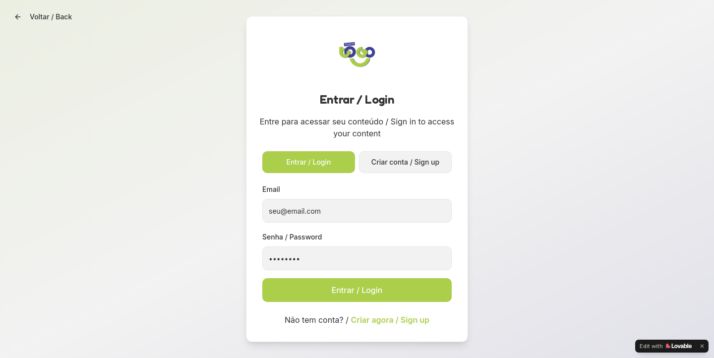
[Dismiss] (702, 346)
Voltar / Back (43, 16)
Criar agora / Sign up (390, 320)
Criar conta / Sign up (405, 162)
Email (271, 189)
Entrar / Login (309, 162)
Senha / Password (292, 237)
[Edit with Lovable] (666, 346)
